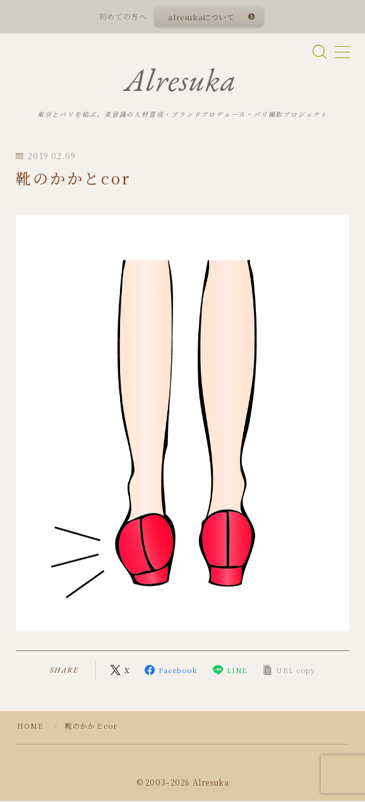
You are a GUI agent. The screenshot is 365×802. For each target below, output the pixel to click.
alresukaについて (201, 16)
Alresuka (181, 81)
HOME (30, 727)
